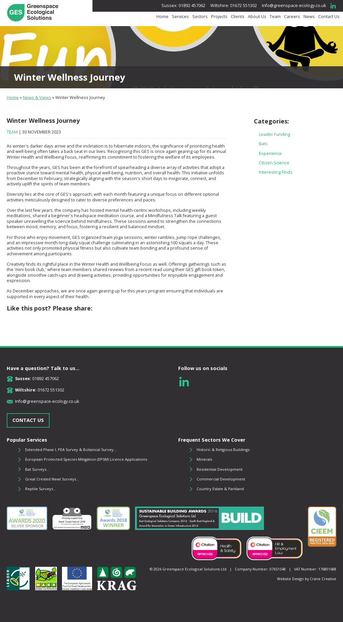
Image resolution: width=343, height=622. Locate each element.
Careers (292, 16)
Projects (219, 16)
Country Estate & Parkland (220, 488)
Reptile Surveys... (40, 488)
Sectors (200, 16)
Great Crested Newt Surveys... (52, 478)
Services (180, 16)
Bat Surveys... (37, 469)
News (309, 16)
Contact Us (329, 16)
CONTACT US (28, 420)
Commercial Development (221, 478)
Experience (270, 153)
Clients (238, 16)
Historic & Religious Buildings (223, 449)
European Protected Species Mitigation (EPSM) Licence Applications (86, 459)
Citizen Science (274, 163)
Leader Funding (274, 134)
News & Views (37, 97)
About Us (257, 16)
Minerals (204, 459)
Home (162, 16)
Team (275, 16)
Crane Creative (323, 578)
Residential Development (220, 469)
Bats (263, 144)
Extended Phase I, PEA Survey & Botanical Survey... (71, 449)
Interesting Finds (275, 172)
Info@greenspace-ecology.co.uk (294, 5)
